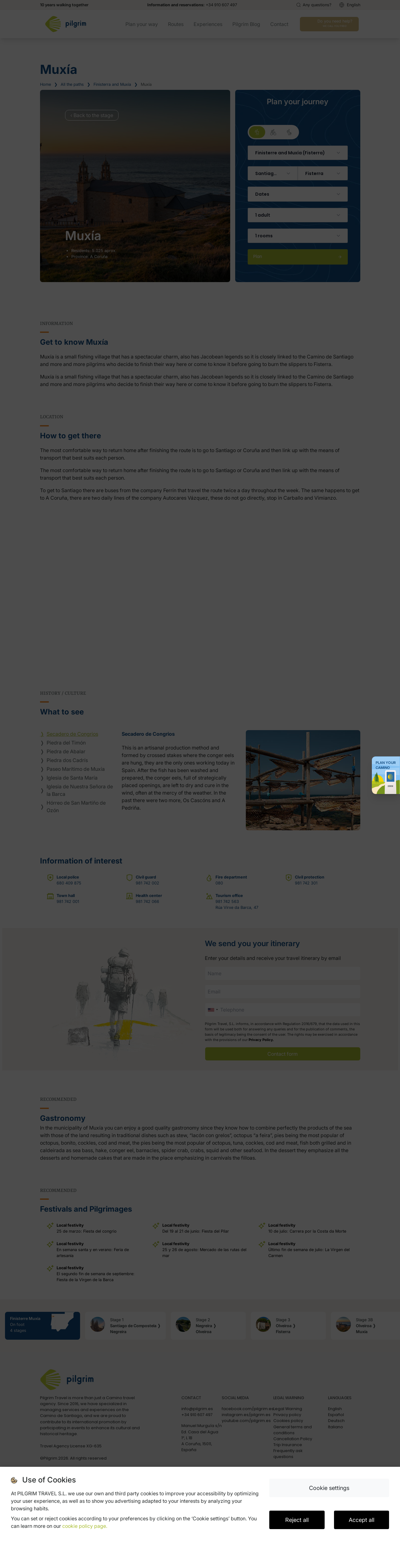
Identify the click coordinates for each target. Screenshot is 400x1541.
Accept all (361, 1520)
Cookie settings (329, 1488)
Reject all (297, 1520)
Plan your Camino (386, 765)
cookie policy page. (84, 1526)
